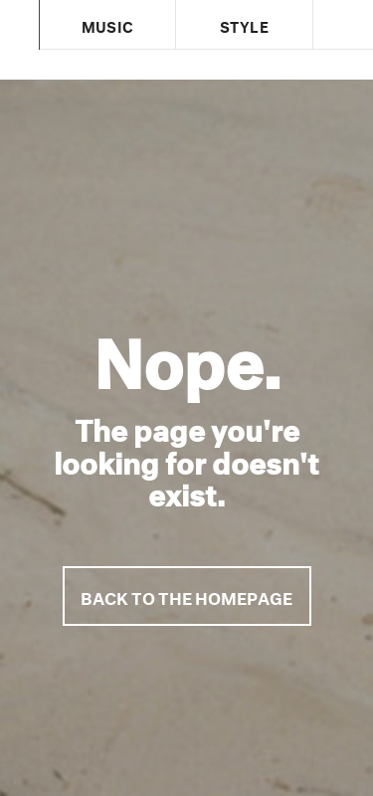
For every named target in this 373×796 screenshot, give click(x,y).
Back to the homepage (186, 595)
